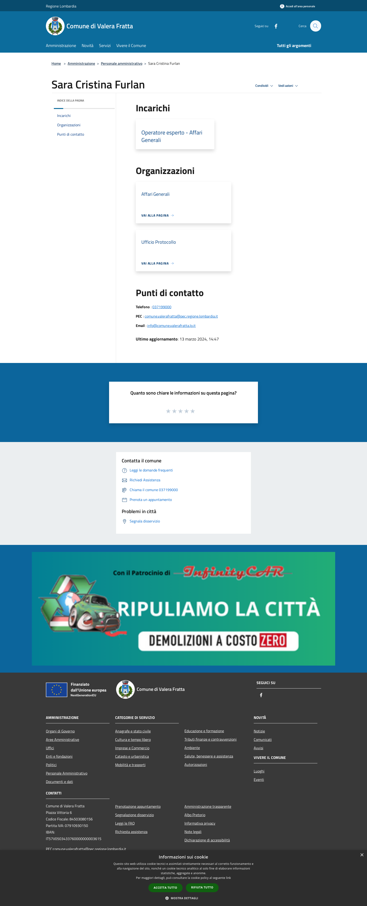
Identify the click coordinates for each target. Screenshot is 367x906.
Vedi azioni (288, 86)
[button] (183, 898)
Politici (51, 765)
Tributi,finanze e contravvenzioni (210, 739)
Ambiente (192, 747)
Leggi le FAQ (125, 823)
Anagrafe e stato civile (133, 731)
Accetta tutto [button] (165, 888)
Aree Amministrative (62, 739)
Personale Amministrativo (66, 773)
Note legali (193, 831)
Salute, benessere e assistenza (208, 756)
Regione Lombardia (61, 6)
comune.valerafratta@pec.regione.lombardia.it (181, 316)
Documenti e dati (59, 781)
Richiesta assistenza (131, 831)
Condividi (265, 86)
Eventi (259, 779)
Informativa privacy (199, 823)
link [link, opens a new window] (228, 878)
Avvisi (258, 748)
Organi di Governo (60, 731)
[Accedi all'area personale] (297, 6)
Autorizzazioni (195, 764)
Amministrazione (81, 63)
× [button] (361, 855)
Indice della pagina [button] (70, 100)
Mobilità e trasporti (130, 765)
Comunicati (263, 739)
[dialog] (183, 878)
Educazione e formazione (204, 731)
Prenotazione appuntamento (138, 806)
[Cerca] (315, 26)
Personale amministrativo (121, 63)
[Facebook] (274, 26)
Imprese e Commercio (132, 748)
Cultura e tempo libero (133, 739)
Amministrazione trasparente (207, 806)
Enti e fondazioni (59, 756)
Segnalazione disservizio (134, 815)
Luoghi (259, 771)
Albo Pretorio (194, 815)
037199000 (161, 307)
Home (56, 63)
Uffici (50, 748)
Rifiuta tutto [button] (202, 887)
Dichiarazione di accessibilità (207, 840)
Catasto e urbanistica (132, 756)
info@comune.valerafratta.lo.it (171, 325)
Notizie (259, 731)
